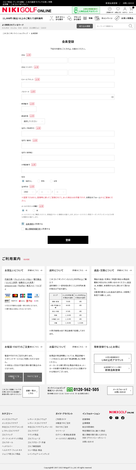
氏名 (26, 55)
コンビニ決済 (11, 281)
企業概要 (86, 421)
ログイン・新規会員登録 (66, 433)
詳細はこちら (33, 269)
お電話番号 (29, 164)
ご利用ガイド (61, 417)
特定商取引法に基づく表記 (93, 429)
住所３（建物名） (27, 152)
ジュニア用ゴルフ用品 (11, 452)
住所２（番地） (29, 140)
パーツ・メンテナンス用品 (12, 437)
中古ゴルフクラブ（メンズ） (13, 425)
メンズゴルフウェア (10, 417)
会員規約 (29, 222)
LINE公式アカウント (113, 357)
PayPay (21, 284)
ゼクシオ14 (5, 28)
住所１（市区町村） (31, 128)
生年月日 (28, 186)
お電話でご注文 (13, 375)
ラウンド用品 (33, 433)
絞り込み (84, 26)
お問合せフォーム (93, 197)
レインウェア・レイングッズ (38, 452)
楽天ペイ (30, 284)
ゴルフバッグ (7, 433)
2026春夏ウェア (34, 28)
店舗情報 (86, 417)
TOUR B (43, 28)
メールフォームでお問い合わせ (123, 390)
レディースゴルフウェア (37, 417)
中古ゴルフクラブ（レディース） (40, 425)
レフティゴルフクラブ (10, 429)
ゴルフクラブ (33, 429)
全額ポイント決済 (26, 281)
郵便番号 (28, 103)
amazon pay (11, 284)
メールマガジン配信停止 (66, 437)
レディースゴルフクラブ (37, 421)
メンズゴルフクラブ (10, 421)
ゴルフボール (7, 440)
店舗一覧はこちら (32, 390)
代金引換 (8, 277)
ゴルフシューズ (34, 437)
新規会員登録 (111, 3)
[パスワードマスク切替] (112, 97)
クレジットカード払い (23, 277)
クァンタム (13, 28)
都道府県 (28, 116)
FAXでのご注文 (62, 425)
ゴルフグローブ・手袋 (36, 440)
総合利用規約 (88, 425)
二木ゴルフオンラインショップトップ (15, 33)
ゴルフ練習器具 (34, 444)
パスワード (28, 91)
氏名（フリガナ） (30, 67)
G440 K (25, 28)
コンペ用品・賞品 (35, 448)
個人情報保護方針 (33, 227)
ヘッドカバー (7, 444)
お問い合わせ (128, 3)
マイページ (60, 429)
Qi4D (20, 28)
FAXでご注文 (32, 374)
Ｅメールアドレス (31, 79)
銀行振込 (37, 277)
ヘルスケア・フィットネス (12, 448)
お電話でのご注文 (63, 421)
